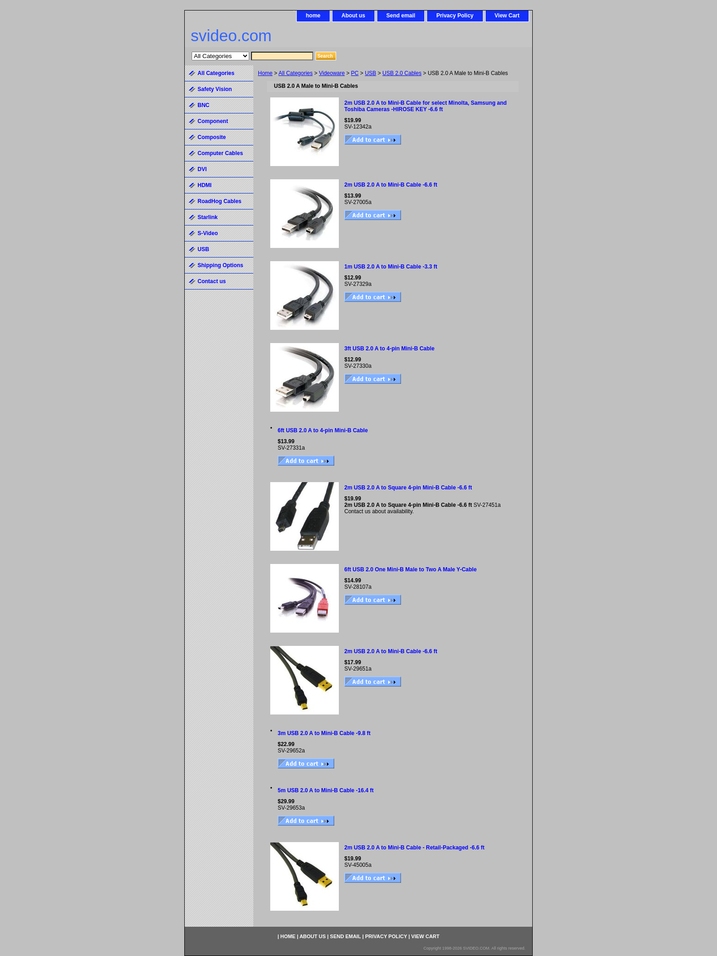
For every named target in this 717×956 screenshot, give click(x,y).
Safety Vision (215, 89)
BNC (203, 105)
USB (370, 73)
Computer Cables (220, 153)
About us (353, 15)
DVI (202, 169)
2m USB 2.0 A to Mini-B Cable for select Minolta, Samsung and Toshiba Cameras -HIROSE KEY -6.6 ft (425, 106)
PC (355, 73)
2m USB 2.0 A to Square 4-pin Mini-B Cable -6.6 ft (408, 487)
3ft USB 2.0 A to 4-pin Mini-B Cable (389, 348)
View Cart (507, 15)
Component (213, 121)
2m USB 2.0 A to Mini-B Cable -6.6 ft (390, 185)
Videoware (331, 73)
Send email (400, 15)
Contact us (212, 281)
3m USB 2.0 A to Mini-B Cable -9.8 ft (324, 733)
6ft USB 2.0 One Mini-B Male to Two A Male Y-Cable (410, 569)
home (313, 15)
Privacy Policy (454, 15)
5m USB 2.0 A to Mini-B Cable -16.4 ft (326, 790)
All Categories (295, 73)
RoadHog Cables (219, 201)
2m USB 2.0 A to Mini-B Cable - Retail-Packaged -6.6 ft (414, 847)
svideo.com (231, 35)
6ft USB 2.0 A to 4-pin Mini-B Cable (323, 430)
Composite (212, 137)
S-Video (208, 233)
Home (265, 73)
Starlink (208, 217)
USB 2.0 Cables (401, 73)
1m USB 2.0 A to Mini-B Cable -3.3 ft (390, 266)
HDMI (205, 185)
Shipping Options (220, 265)
